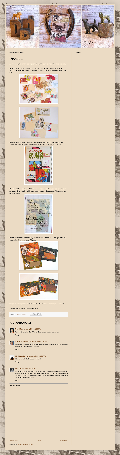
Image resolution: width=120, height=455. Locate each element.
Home (39, 441)
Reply (17, 335)
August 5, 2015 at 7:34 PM (27, 368)
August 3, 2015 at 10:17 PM (37, 356)
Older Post (63, 441)
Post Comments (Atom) (25, 444)
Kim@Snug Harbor (21, 356)
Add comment (15, 385)
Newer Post (13, 441)
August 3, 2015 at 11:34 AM (32, 329)
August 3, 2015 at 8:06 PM (38, 341)
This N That (19, 329)
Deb (16, 368)
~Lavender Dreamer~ (22, 341)
